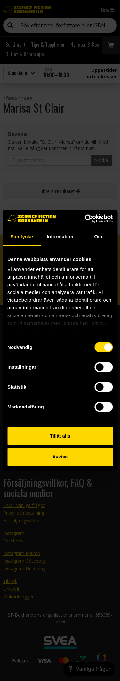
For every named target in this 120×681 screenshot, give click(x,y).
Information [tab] (60, 236)
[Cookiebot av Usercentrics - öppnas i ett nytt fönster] (85, 218)
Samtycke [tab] (21, 236)
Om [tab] (98, 236)
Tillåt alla (60, 436)
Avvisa (60, 456)
